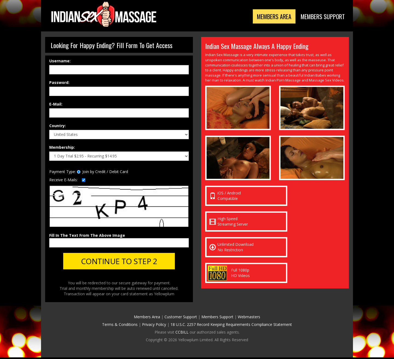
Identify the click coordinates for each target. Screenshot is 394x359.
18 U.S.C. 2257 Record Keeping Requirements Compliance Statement (231, 326)
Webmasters (249, 318)
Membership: (62, 147)
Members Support (319, 17)
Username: (60, 60)
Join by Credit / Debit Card (102, 171)
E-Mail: (55, 104)
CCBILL (182, 333)
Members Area (265, 17)
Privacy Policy (154, 326)
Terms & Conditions (120, 326)
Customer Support (180, 318)
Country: (57, 125)
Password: (59, 82)
